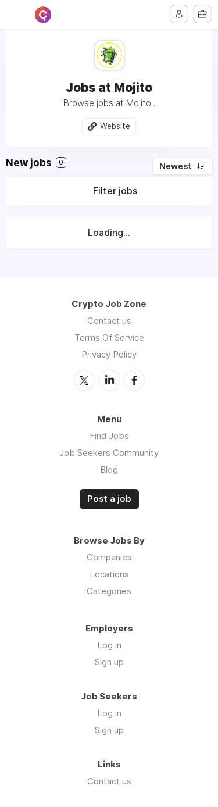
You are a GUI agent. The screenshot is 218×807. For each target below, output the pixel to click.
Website (115, 126)
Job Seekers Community (109, 452)
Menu (15, 14)
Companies (109, 557)
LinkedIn (109, 380)
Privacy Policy (109, 354)
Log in (109, 645)
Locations (109, 574)
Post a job (109, 499)
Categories (109, 591)
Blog (109, 469)
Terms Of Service (109, 337)
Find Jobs (109, 435)
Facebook (134, 380)
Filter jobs (115, 191)
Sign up (109, 661)
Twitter (84, 380)
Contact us (109, 320)
